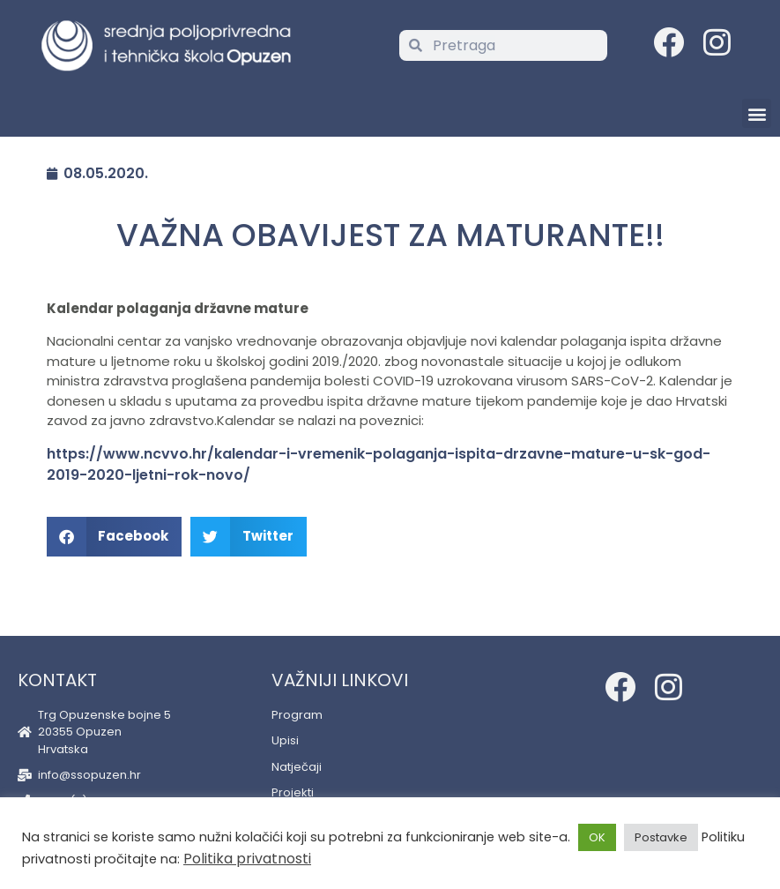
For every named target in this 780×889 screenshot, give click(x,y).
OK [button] (597, 837)
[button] (756, 113)
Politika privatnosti (247, 858)
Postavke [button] (661, 837)
